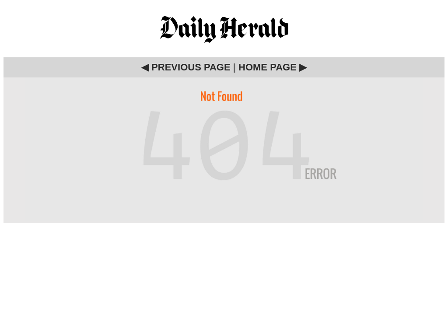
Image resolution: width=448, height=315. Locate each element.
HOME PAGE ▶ (272, 67)
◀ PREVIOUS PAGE (186, 67)
